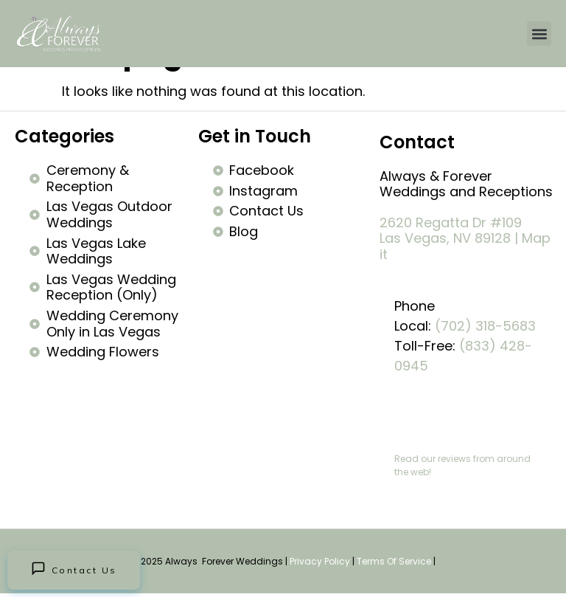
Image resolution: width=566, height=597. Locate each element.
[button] (539, 33)
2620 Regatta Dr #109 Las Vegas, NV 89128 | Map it (465, 238)
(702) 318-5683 (485, 326)
